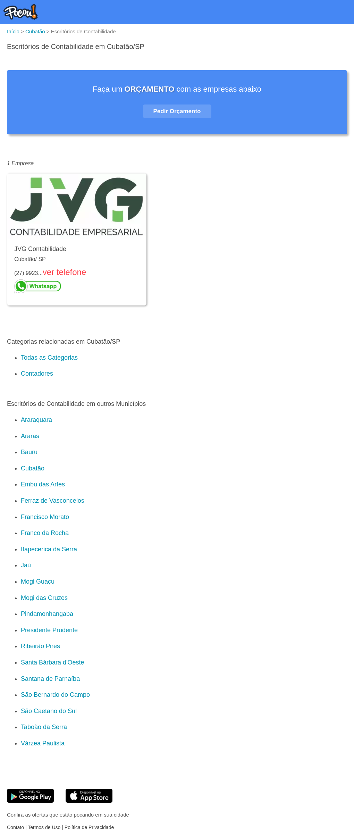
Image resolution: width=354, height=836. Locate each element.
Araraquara (36, 419)
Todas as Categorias (49, 357)
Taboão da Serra (44, 727)
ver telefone (64, 272)
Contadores (37, 373)
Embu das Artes (43, 484)
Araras (30, 436)
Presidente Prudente (49, 630)
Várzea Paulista (43, 743)
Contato (15, 827)
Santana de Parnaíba (50, 678)
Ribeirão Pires (40, 646)
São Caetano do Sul (49, 711)
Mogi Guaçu (37, 581)
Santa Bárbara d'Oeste (52, 662)
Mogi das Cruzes (44, 597)
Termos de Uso (44, 827)
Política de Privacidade (89, 827)
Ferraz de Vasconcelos (52, 500)
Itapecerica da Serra (49, 549)
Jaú (26, 565)
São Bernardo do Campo (55, 694)
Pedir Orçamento (177, 111)
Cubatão (32, 468)
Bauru (29, 452)
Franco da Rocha (45, 532)
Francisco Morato (45, 516)
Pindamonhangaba (47, 613)
